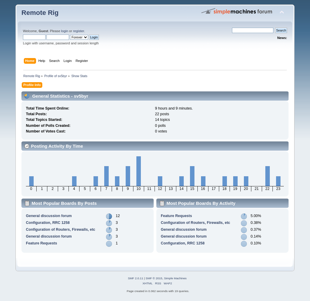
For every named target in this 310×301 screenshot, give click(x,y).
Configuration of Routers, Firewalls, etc (60, 229)
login (64, 31)
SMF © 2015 (154, 278)
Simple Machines (175, 278)
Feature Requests (41, 243)
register (78, 31)
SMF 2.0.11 (135, 278)
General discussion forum (49, 216)
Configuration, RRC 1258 (48, 223)
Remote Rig (40, 12)
